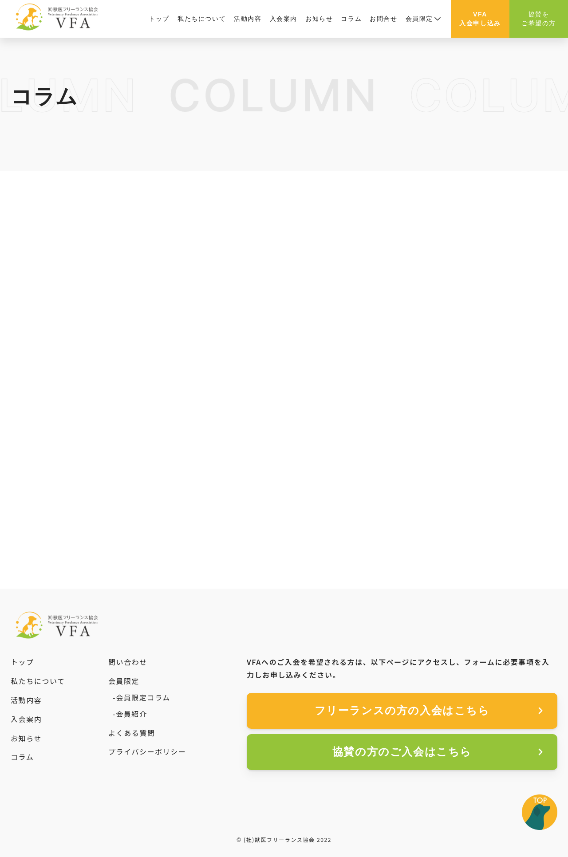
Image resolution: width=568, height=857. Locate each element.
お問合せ (383, 18)
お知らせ (319, 18)
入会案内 (283, 18)
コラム (351, 18)
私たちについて (202, 18)
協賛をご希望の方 (538, 19)
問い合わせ (127, 662)
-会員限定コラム (141, 697)
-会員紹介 (130, 713)
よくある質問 (131, 732)
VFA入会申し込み (480, 19)
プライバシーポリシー (147, 751)
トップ (159, 18)
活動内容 (247, 18)
